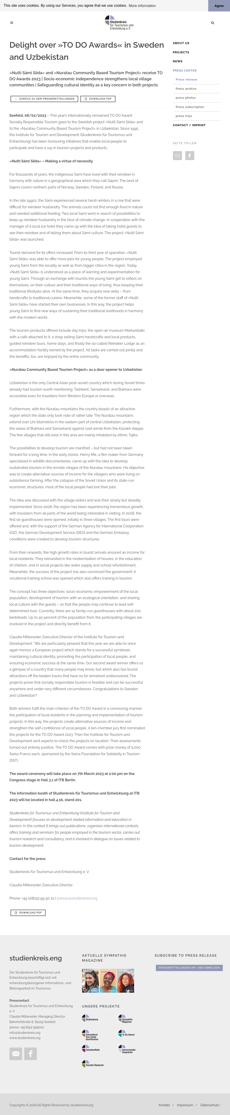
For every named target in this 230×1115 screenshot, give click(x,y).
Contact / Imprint (189, 125)
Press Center (185, 70)
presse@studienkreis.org (77, 898)
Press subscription (190, 106)
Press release (186, 79)
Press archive (186, 88)
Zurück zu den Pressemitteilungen (44, 98)
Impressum (185, 1105)
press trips (184, 116)
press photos (186, 97)
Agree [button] (219, 6)
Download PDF (98, 98)
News (178, 61)
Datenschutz (210, 1105)
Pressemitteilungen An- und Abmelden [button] (189, 967)
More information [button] (142, 6)
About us (181, 43)
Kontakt (164, 1105)
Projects (181, 52)
